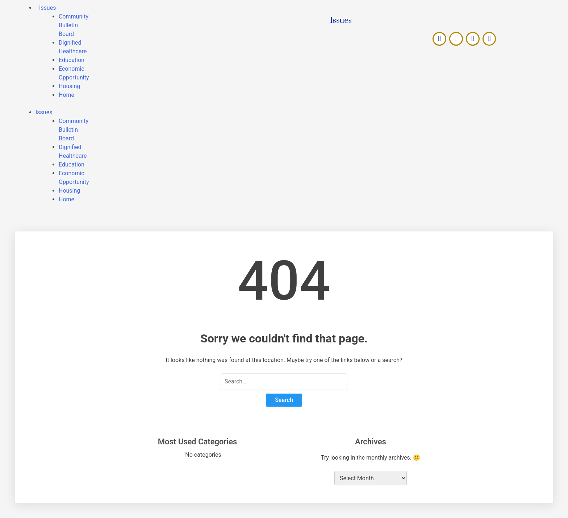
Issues (44, 112)
